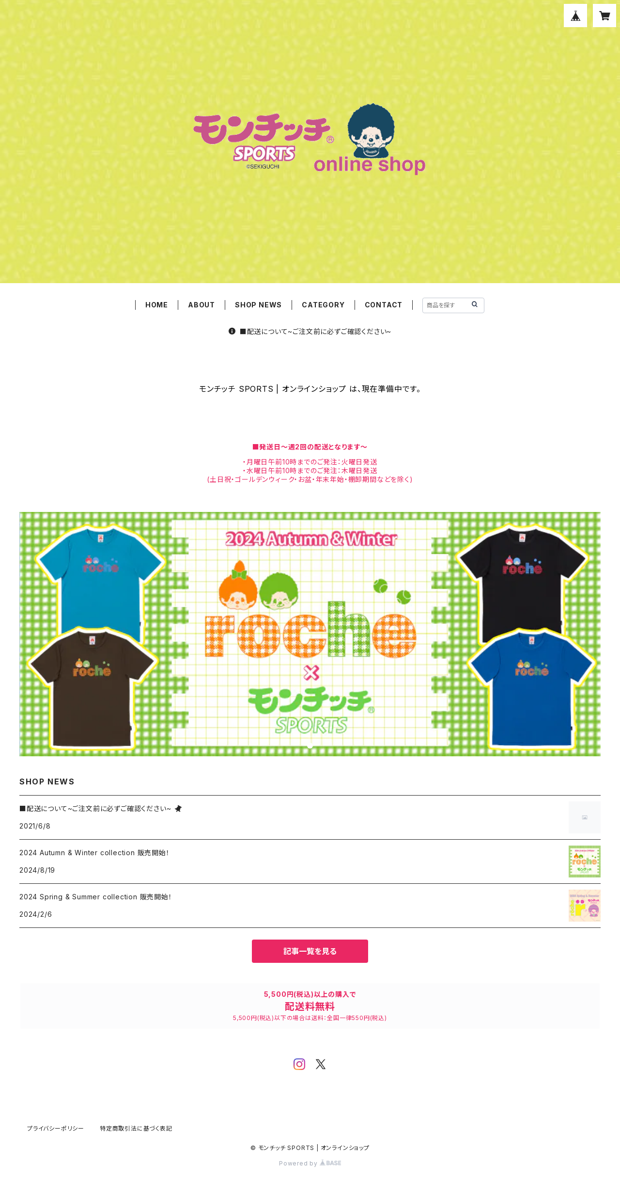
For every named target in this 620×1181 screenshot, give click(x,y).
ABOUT (201, 305)
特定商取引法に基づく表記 (136, 1128)
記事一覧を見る (310, 951)
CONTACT (384, 305)
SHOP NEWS (258, 305)
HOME (156, 305)
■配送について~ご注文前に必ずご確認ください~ (310, 331)
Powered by (310, 1163)
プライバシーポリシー (55, 1128)
